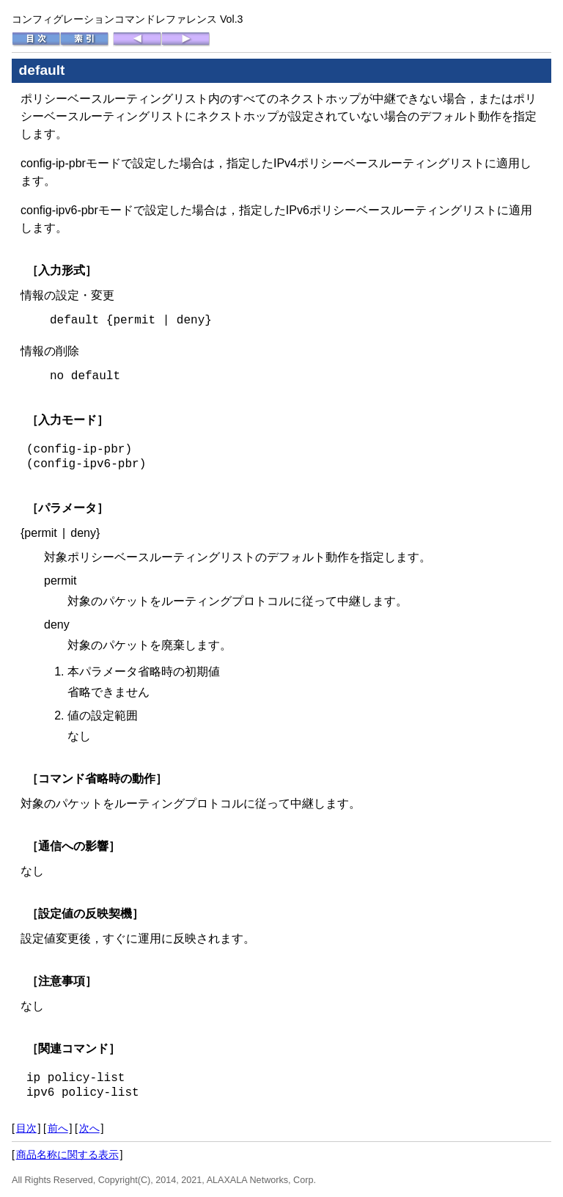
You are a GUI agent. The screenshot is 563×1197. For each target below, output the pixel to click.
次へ (89, 1128)
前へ (58, 1128)
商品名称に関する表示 (67, 1154)
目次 (26, 1128)
